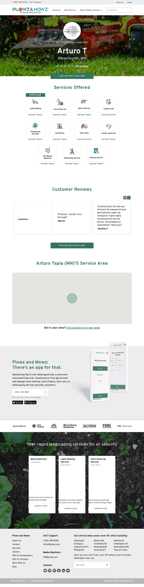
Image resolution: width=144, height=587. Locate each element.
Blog (14, 570)
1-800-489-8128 (50, 544)
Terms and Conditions (42, 584)
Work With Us (18, 566)
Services (16, 551)
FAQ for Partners (20, 562)
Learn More (36, 465)
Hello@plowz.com (51, 547)
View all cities (121, 553)
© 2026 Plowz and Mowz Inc (119, 584)
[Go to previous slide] (125, 197)
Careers (16, 555)
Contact (16, 547)
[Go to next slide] (129, 197)
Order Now (40, 509)
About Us (56, 10)
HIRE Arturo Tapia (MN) (72, 76)
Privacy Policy (18, 584)
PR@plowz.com (50, 560)
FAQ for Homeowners (22, 558)
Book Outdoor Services (91, 10)
